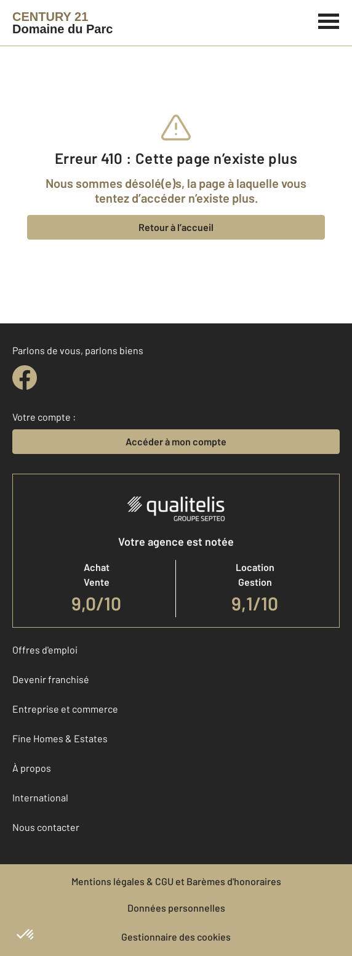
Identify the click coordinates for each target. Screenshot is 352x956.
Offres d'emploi (45, 649)
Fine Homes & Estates (60, 738)
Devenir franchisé (50, 679)
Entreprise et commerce (65, 709)
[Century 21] (62, 22)
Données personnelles (176, 907)
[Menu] (329, 19)
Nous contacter (45, 827)
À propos (31, 768)
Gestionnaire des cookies (176, 936)
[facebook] (24, 377)
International (40, 797)
